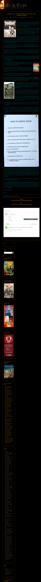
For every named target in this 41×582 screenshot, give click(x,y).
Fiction (6, 485)
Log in (6, 568)
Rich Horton (7, 529)
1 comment (31, 17)
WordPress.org (7, 574)
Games (6, 489)
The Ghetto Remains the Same (23, 79)
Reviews (6, 524)
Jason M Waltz (7, 410)
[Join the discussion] (23, 214)
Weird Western (7, 557)
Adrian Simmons (7, 404)
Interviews (6, 497)
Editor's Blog (7, 478)
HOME (5, 243)
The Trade (23, 29)
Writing (17, 196)
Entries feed (7, 570)
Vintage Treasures (8, 555)
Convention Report (8, 473)
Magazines (13, 196)
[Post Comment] (31, 219)
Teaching (6, 547)
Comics (6, 467)
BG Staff (6, 457)
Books (6, 465)
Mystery (6, 508)
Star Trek (6, 545)
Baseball (6, 455)
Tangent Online (19, 28)
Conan (6, 469)
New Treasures (7, 510)
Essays (10, 196)
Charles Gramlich (7, 419)
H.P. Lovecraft (7, 493)
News (5, 512)
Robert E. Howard (7, 531)
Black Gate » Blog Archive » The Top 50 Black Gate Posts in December (20, 227)
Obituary (6, 514)
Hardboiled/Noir (7, 495)
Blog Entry (7, 196)
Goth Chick (6, 491)
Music (5, 506)
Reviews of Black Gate (8, 526)
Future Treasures (7, 487)
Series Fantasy (7, 539)
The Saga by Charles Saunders (9, 395)
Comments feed (7, 572)
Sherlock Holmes (7, 541)
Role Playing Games (8, 533)
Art (5, 451)
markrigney (25, 17)
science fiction (7, 537)
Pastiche (6, 519)
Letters (6, 499)
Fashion (6, 483)
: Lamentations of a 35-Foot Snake (8, 407)
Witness (21, 38)
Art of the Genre (7, 453)
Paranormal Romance (8, 516)
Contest (6, 471)
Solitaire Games (7, 543)
